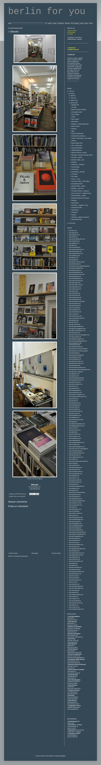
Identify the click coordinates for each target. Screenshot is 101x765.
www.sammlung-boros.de (76, 517)
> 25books (73, 140)
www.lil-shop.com (73, 428)
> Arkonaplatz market (76, 112)
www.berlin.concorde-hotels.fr (77, 262)
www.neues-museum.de (73, 688)
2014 (70, 91)
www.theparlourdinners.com (76, 571)
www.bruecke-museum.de (74, 652)
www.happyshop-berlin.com (76, 380)
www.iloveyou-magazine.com (77, 394)
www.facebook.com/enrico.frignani (78, 348)
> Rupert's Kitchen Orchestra (78, 109)
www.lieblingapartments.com (76, 426)
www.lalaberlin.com (74, 417)
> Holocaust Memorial (76, 148)
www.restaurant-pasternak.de (77, 501)
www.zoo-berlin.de (72, 737)
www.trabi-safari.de (74, 578)
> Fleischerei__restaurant (77, 164)
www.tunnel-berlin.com (75, 580)
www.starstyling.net (74, 551)
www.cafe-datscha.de (74, 282)
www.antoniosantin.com (75, 251)
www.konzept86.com (74, 409)
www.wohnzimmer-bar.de (76, 603)
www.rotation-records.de (75, 513)
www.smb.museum (74, 542)
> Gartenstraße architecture (77, 136)
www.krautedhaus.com (75, 415)
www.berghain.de (73, 260)
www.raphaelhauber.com (75, 499)
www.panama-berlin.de (75, 480)
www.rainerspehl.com (74, 496)
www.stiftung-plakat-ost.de (76, 555)
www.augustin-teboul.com (76, 253)
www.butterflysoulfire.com (76, 278)
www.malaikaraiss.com (75, 438)
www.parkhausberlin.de (75, 482)
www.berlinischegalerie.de (76, 268)
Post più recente (13, 553)
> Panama (73, 215)
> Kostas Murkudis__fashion (78, 195)
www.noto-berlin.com (74, 469)
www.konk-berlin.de (74, 407)
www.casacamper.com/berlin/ (77, 301)
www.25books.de (35, 489)
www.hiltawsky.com (74, 388)
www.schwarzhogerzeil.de (76, 530)
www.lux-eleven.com (74, 436)
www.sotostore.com (74, 546)
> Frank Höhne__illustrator (77, 172)
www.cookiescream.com (75, 316)
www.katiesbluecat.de (75, 403)
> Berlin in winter (74, 126)
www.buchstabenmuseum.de (76, 274)
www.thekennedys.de (74, 569)
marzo (72, 98)
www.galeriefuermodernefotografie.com (79, 369)
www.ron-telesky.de (74, 511)
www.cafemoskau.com (75, 289)
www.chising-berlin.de (75, 305)
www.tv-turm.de (73, 582)
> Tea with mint (74, 169)
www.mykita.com (73, 459)
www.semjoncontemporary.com (77, 532)
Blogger (63, 756)
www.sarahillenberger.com (76, 519)
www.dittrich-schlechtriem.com (77, 330)
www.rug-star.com (74, 515)
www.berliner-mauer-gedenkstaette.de (79, 266)
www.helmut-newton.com (75, 384)
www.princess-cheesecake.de (77, 492)
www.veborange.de (74, 590)
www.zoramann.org (74, 607)
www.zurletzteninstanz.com (76, 609)
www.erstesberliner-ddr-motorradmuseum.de (75, 343)
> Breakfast (73, 162)
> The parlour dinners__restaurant (79, 191)
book (18, 496)
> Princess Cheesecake (76, 133)
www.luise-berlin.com (74, 434)
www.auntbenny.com (74, 255)
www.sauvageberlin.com (75, 523)
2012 (70, 223)
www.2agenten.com (74, 235)
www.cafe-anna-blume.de (76, 280)
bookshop (22, 496)
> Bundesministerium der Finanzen (79, 198)
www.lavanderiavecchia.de (76, 419)
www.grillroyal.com (74, 376)
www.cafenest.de (73, 291)
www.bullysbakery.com (75, 276)
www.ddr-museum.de (74, 324)
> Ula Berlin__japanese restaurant (79, 217)
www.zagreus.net (73, 605)
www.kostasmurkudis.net (75, 411)
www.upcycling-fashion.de (76, 586)
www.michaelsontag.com (75, 451)
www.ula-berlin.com (74, 584)
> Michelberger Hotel (76, 219)
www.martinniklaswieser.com (76, 442)
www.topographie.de (72, 709)
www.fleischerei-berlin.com (76, 361)
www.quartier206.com (75, 494)
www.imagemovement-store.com (78, 396)
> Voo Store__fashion (76, 157)
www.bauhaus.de (73, 257)
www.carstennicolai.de (75, 299)
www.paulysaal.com (74, 488)
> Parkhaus (73, 129)
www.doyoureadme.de (75, 337)
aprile (72, 95)
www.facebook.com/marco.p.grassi (78, 351)
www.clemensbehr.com (75, 312)
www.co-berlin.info (74, 314)
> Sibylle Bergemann (76, 150)
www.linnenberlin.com (75, 430)
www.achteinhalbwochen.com (77, 239)
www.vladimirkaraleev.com (76, 594)
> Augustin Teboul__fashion (77, 186)
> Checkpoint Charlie (76, 207)
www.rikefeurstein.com (75, 509)
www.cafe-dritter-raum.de (76, 285)
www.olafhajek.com (74, 476)
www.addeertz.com (74, 243)
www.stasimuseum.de (73, 704)
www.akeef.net (73, 245)
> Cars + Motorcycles (76, 145)
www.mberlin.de (71, 678)
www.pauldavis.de (74, 484)
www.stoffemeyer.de (74, 557)
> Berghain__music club (76, 188)
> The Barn (73, 107)
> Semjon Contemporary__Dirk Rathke (80, 138)
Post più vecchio (56, 553)
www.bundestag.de (72, 699)
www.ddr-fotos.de (73, 322)
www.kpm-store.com (74, 413)
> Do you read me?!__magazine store (80, 193)
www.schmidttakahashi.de (76, 526)
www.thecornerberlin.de (75, 567)
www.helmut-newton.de (73, 673)
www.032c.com (73, 230)
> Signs (72, 131)
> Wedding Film (74, 105)
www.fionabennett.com (75, 357)
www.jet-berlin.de (73, 399)
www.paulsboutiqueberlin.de (76, 486)
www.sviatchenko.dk (74, 559)
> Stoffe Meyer (74, 121)
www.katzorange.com (74, 405)
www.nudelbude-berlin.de (76, 471)
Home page (35, 553)
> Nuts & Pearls (74, 119)
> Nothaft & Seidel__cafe (77, 160)
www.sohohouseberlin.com (76, 544)
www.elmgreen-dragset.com (76, 339)
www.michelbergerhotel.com (76, 453)
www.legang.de (73, 421)
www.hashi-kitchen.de (75, 382)
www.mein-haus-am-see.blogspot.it (78, 448)
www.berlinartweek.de (75, 264)
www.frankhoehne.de (74, 365)
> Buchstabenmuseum (76, 183)
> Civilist (72, 117)
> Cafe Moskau (74, 203)
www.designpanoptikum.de (76, 326)
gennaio (73, 102)
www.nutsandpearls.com (75, 473)
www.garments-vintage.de (76, 371)
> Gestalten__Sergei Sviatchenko (79, 124)
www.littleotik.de (73, 432)
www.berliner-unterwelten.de (75, 637)
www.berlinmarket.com (75, 270)
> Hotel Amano (74, 210)
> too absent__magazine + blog (79, 205)
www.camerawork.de (74, 293)
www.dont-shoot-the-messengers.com (79, 335)
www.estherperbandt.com (76, 346)
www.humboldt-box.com (75, 392)
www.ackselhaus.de (74, 241)
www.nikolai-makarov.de (75, 467)
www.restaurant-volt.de (75, 503)
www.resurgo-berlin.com (75, 505)
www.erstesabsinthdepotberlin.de (78, 341)
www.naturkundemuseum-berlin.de (78, 461)
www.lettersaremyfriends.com (77, 424)
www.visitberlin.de (74, 592)
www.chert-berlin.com (75, 303)
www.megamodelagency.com (77, 446)
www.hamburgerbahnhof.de (76, 378)
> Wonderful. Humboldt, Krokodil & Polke (81, 155)
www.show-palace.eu (74, 538)
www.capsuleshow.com (75, 297)
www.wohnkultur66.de (75, 601)
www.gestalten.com (74, 373)
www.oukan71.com (74, 478)
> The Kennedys (74, 167)
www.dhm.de (70, 668)
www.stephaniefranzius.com (76, 553)
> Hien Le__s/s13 (75, 179)
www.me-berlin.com (74, 444)
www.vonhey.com (73, 596)
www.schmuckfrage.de (75, 528)
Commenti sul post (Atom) (21, 556)
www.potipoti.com (73, 490)
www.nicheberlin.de (74, 465)
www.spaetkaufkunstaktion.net (77, 548)
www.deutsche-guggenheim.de (77, 328)
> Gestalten (73, 200)
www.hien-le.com (73, 386)
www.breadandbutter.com (76, 272)
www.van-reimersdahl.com (76, 588)
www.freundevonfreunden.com (77, 367)
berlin (15, 496)
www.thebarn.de (73, 563)
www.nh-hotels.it (73, 463)
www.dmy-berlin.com (74, 332)
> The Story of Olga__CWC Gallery (80, 181)
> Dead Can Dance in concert (78, 152)
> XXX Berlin (73, 174)
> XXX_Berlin (74, 176)
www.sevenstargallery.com (76, 536)
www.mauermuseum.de (73, 662)
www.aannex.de (73, 237)
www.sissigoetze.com (74, 540)
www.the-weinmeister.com (76, 561)
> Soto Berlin (73, 212)
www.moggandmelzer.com (76, 457)
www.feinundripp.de (74, 353)
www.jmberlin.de (73, 401)
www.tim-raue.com (74, 576)
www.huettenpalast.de (75, 390)
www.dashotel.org (74, 320)
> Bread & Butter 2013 (76, 143)
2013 (70, 93)
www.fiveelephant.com (75, 359)
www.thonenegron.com (75, 573)
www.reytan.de (73, 507)
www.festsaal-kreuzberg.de (76, 355)
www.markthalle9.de (74, 440)
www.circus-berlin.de (74, 307)
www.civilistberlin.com (75, 310)
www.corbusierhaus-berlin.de (77, 318)
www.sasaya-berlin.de (75, 521)
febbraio (73, 100)
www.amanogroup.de (74, 247)
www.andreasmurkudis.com (76, 249)
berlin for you (46, 11)
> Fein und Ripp (74, 114)
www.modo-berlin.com (75, 455)
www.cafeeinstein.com (75, 287)
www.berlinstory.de (72, 642)
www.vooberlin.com (74, 598)
